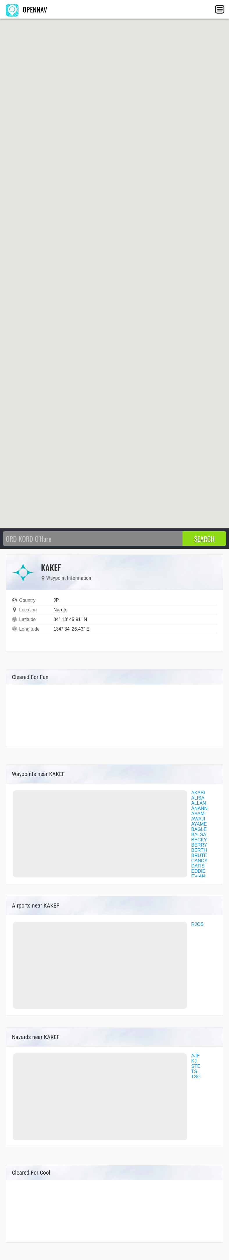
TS (194, 1071)
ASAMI (198, 813)
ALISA (197, 797)
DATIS (198, 865)
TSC (196, 1076)
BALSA (198, 834)
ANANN (199, 808)
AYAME (199, 824)
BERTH (199, 850)
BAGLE (199, 829)
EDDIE (198, 871)
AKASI (198, 792)
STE (195, 1066)
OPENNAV (26, 9)
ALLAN (198, 803)
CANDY (199, 860)
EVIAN (198, 876)
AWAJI (198, 818)
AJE (195, 1055)
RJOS (197, 924)
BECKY (199, 839)
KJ (194, 1061)
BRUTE (199, 855)
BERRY (199, 845)
